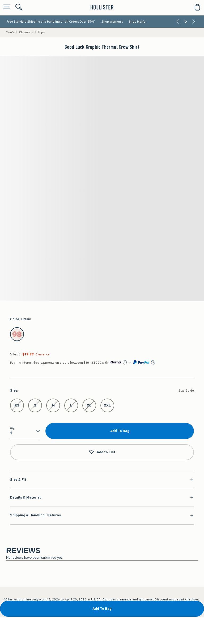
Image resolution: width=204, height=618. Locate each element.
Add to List (102, 452)
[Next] (194, 22)
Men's (10, 32)
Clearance (26, 32)
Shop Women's (112, 21)
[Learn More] (125, 362)
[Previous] (178, 22)
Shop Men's (137, 21)
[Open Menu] (5, 7)
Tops (41, 32)
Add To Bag (119, 430)
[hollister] (102, 7)
